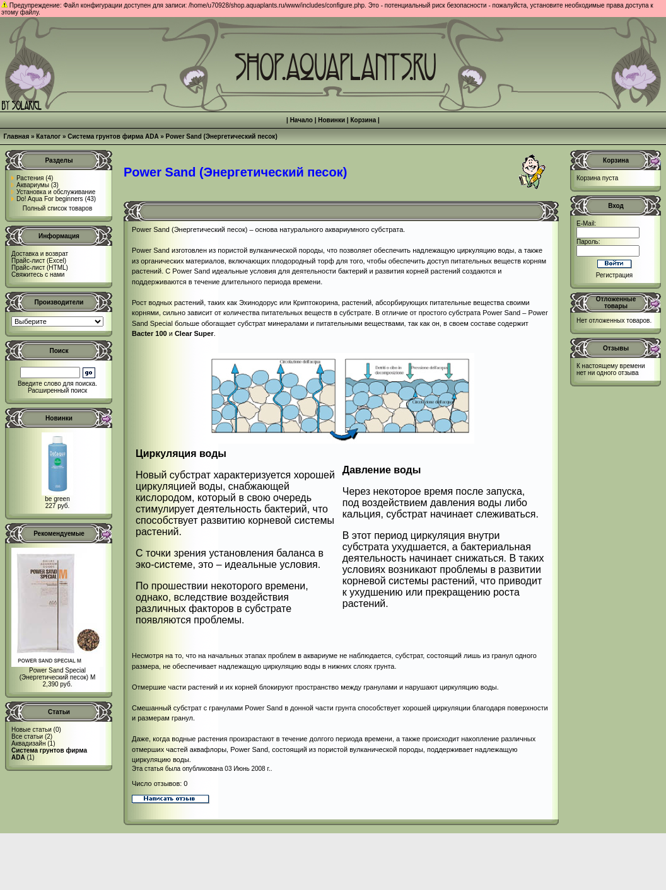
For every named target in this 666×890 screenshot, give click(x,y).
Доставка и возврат (39, 253)
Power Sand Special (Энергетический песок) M (58, 674)
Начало (301, 120)
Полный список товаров (58, 208)
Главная (17, 136)
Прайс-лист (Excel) (38, 260)
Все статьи (27, 736)
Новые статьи (31, 729)
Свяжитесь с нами (37, 274)
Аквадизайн (28, 743)
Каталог (48, 136)
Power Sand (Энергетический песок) (222, 136)
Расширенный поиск (57, 390)
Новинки (331, 120)
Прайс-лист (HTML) (39, 267)
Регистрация (614, 275)
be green (57, 498)
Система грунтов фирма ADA (112, 136)
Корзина (363, 120)
